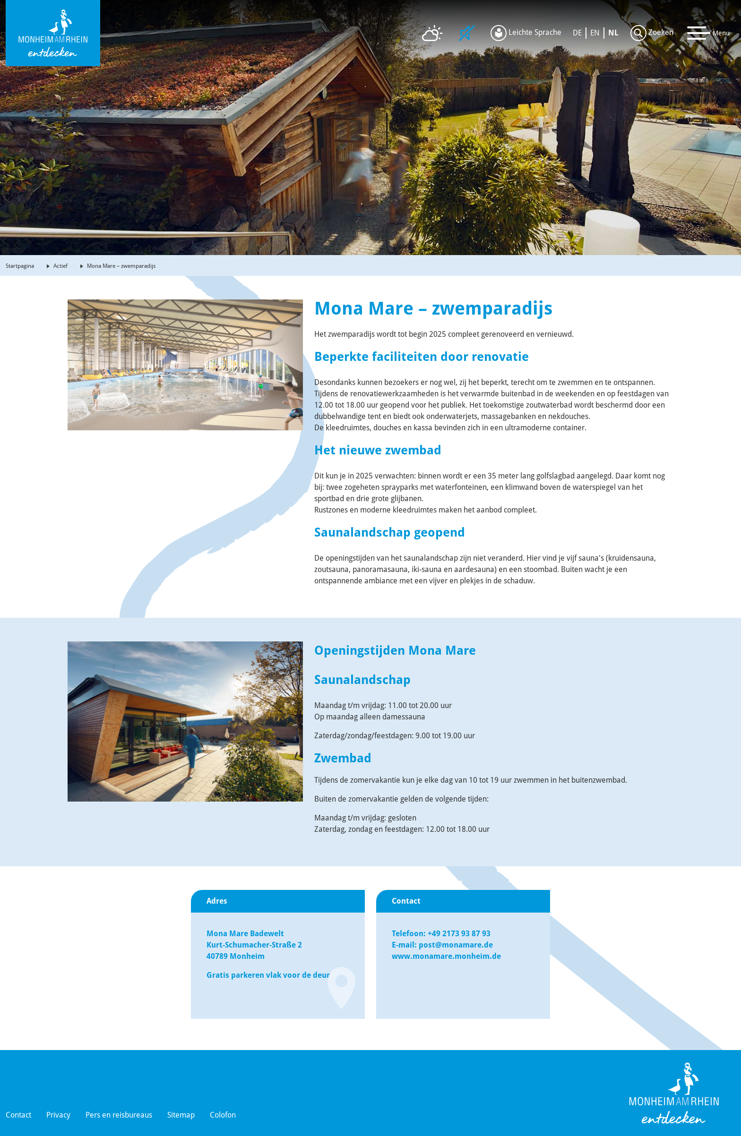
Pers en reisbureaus (119, 1114)
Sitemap (181, 1114)
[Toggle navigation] (708, 33)
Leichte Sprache (526, 33)
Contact (18, 1114)
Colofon (223, 1114)
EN (595, 32)
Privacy (58, 1114)
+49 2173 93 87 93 (460, 933)
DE (577, 32)
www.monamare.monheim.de (446, 956)
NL (613, 32)
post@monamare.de (456, 944)
